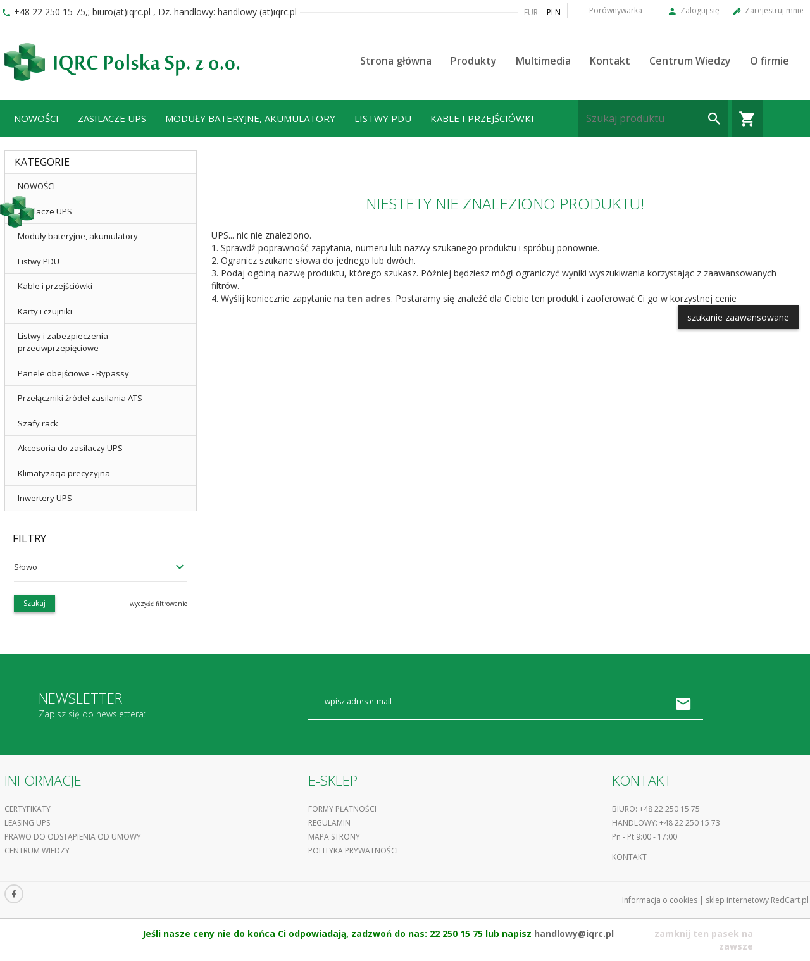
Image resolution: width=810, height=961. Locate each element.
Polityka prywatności (353, 850)
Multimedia (543, 61)
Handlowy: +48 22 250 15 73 (666, 822)
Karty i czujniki (45, 311)
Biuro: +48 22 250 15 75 (656, 808)
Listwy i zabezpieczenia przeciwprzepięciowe (63, 342)
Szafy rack (38, 423)
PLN (554, 12)
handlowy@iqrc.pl (574, 933)
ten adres (369, 298)
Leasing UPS (27, 822)
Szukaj (34, 603)
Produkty (474, 61)
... (18, 155)
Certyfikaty (27, 808)
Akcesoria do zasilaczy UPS (70, 448)
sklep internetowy (737, 900)
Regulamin (329, 822)
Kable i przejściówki (482, 118)
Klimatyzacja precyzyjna (64, 473)
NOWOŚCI (36, 118)
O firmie (769, 61)
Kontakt (610, 61)
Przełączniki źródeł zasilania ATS (80, 398)
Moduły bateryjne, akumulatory (250, 118)
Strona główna (396, 61)
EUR (531, 12)
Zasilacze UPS (112, 118)
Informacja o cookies (659, 900)
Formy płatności (342, 808)
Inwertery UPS (45, 498)
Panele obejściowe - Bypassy (73, 373)
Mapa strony (334, 836)
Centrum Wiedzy (690, 61)
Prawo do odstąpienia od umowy (72, 836)
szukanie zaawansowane (738, 317)
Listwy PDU (382, 118)
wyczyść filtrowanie (158, 603)
